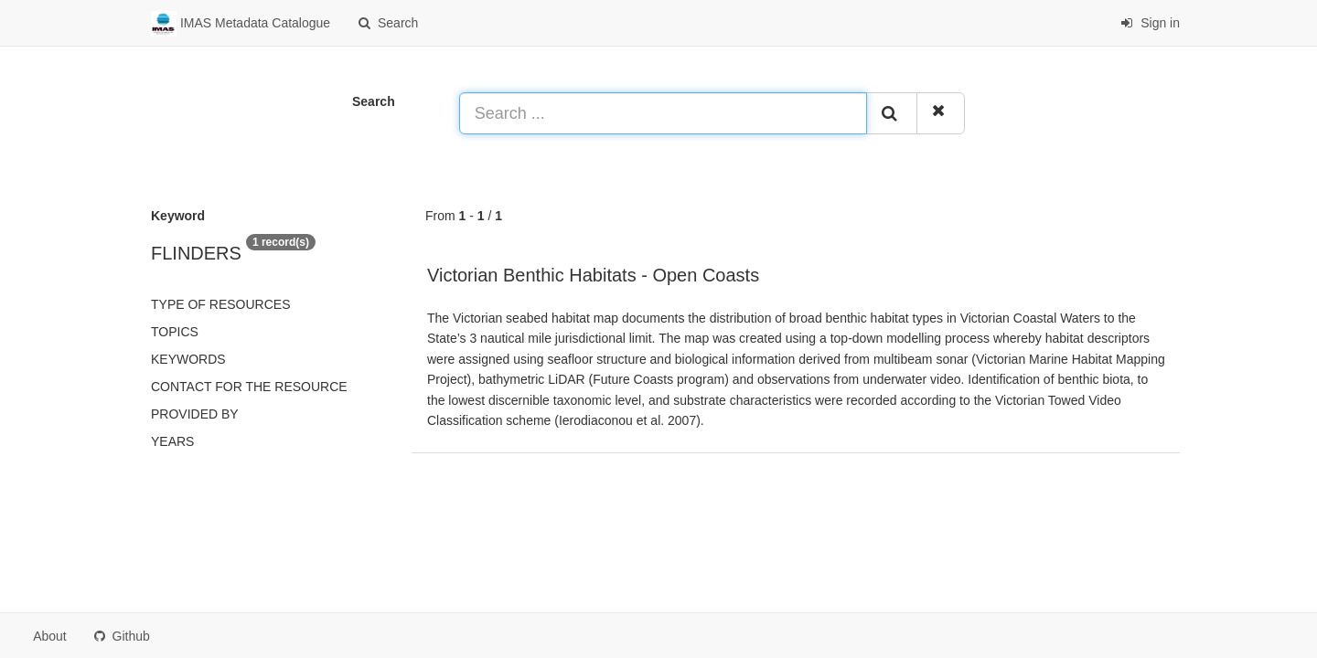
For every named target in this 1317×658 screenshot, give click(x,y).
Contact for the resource (249, 386)
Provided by (195, 414)
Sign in (1150, 23)
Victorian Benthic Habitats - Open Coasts (593, 275)
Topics (174, 331)
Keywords (188, 359)
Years (172, 441)
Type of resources (220, 304)
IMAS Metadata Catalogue (240, 24)
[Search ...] (663, 113)
